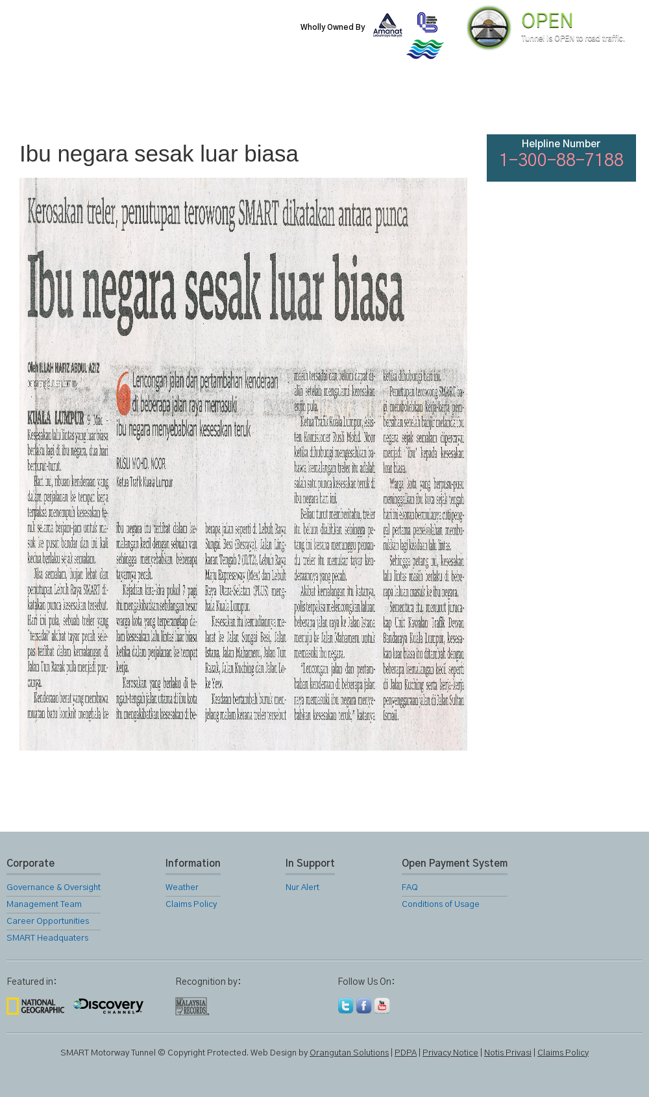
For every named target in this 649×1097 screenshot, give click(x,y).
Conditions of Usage (441, 904)
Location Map (323, 103)
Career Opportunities (47, 921)
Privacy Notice (450, 1053)
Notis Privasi (508, 1053)
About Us (112, 103)
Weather (182, 888)
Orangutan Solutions (349, 1053)
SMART (183, 103)
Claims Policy (191, 904)
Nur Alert (302, 888)
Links (463, 103)
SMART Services (253, 103)
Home (41, 103)
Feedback (605, 103)
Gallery (393, 103)
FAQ (533, 103)
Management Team (44, 904)
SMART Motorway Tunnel (159, 37)
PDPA (406, 1053)
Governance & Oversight (53, 888)
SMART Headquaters (47, 938)
